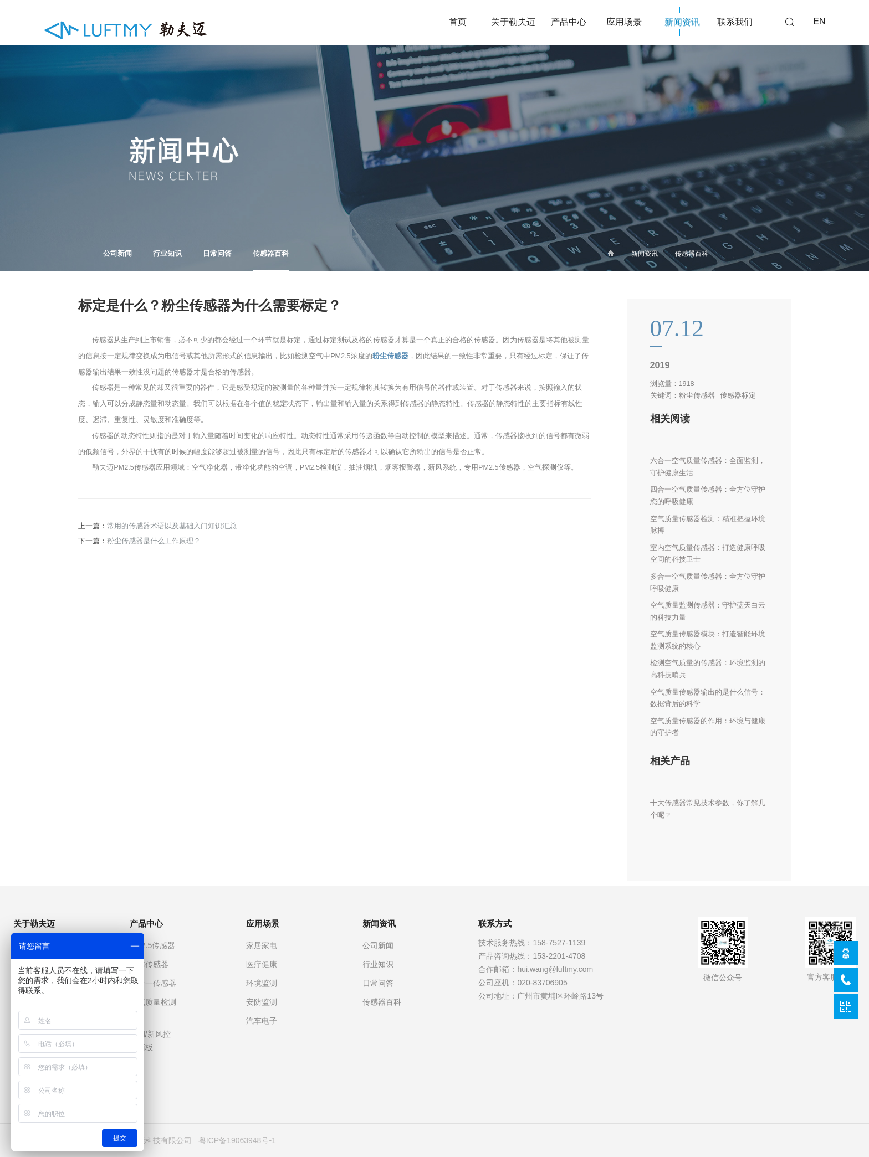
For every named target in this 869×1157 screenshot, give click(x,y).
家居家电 (261, 945)
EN (819, 22)
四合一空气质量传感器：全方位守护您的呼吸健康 (707, 496)
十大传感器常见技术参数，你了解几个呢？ (707, 809)
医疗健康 (261, 964)
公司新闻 (117, 254)
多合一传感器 (153, 983)
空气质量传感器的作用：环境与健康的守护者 (707, 727)
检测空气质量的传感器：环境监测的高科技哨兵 (707, 669)
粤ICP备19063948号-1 (237, 1140)
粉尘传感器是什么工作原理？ (154, 541)
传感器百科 (271, 260)
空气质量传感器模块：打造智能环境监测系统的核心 (707, 640)
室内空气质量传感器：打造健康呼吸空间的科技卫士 (707, 554)
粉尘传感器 (390, 356)
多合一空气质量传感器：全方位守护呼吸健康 (707, 583)
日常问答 (217, 254)
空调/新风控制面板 (150, 1041)
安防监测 (261, 1001)
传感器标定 (738, 395)
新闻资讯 (644, 254)
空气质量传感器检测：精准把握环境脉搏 (707, 525)
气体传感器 (149, 964)
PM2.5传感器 (152, 945)
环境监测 (261, 983)
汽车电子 (261, 1020)
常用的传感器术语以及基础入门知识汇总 (172, 526)
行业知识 (167, 254)
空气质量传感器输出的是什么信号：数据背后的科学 (707, 698)
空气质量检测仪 (153, 1008)
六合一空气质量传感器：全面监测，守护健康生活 (707, 467)
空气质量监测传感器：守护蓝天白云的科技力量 (707, 611)
